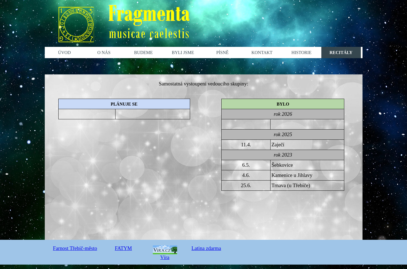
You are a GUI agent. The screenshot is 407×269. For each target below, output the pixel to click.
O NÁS (104, 52)
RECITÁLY (341, 52)
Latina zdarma (206, 248)
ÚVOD (64, 52)
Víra (165, 254)
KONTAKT (261, 52)
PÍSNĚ (222, 52)
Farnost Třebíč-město (75, 248)
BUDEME (143, 52)
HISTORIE (302, 52)
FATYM (123, 248)
